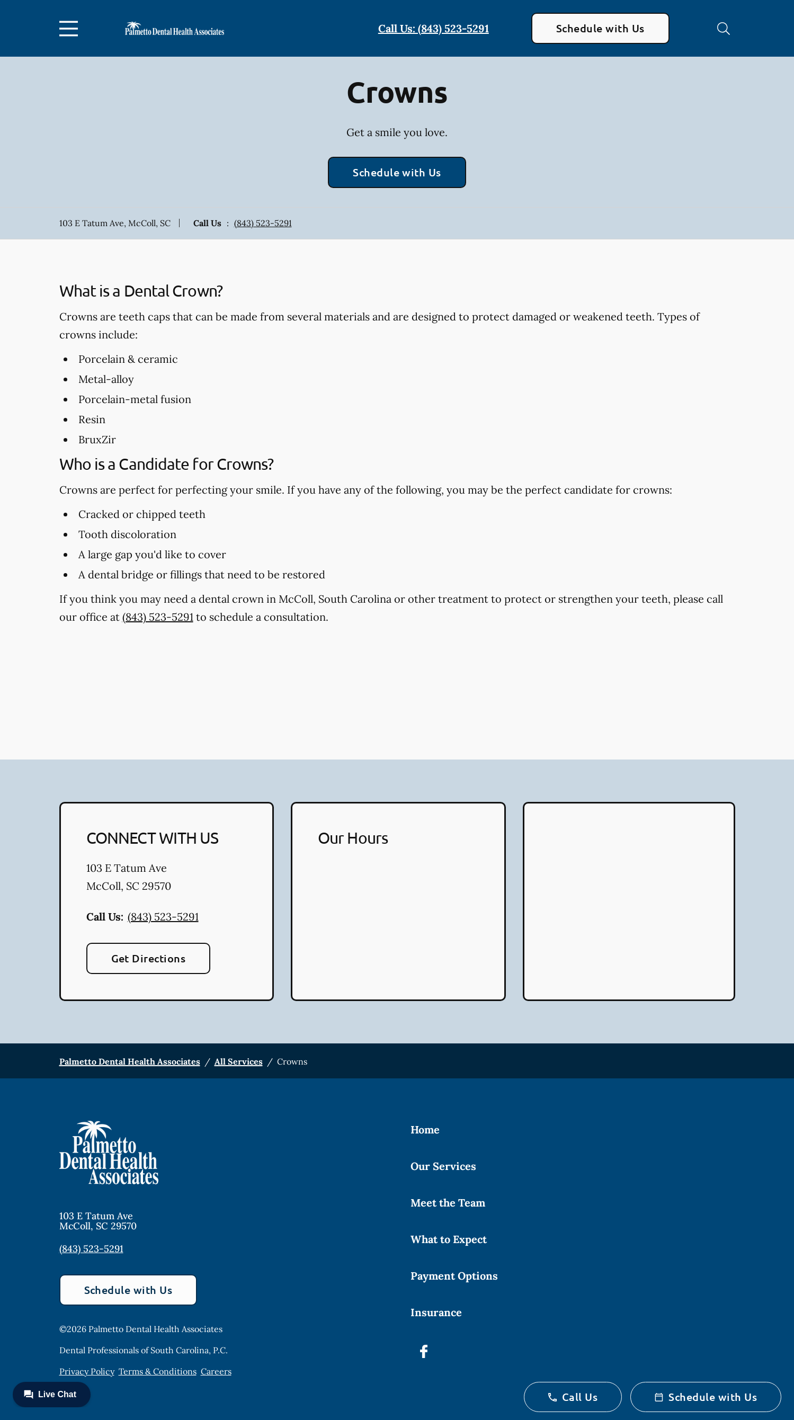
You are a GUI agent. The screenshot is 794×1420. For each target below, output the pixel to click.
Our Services (443, 1166)
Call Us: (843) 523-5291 (433, 28)
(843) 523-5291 (263, 223)
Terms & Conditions (158, 1371)
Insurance (436, 1312)
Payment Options (454, 1275)
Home (425, 1129)
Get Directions (148, 958)
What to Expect (449, 1239)
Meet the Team (448, 1202)
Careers (216, 1371)
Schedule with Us (600, 28)
